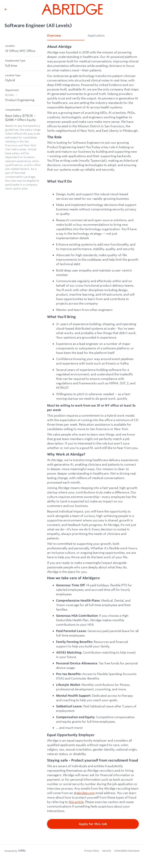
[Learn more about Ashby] (15, 851)
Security (106, 850)
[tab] (66, 36)
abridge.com (86, 793)
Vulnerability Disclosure (127, 850)
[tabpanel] (93, 436)
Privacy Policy (91, 850)
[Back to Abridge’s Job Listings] (5, 9)
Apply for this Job (93, 824)
